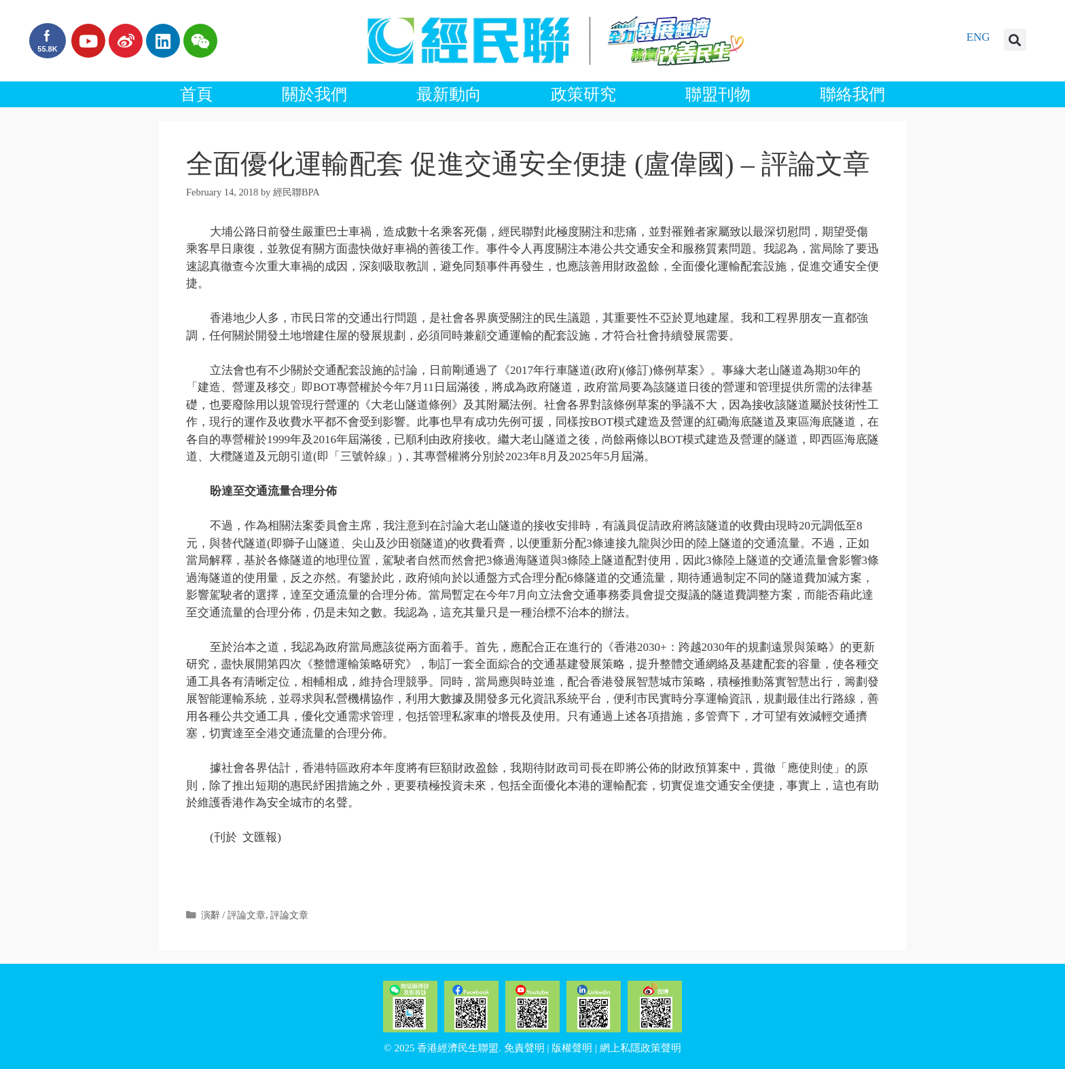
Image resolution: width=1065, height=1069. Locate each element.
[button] (1015, 40)
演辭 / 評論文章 (233, 914)
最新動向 (449, 94)
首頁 (196, 94)
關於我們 (314, 94)
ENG (978, 37)
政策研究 (583, 94)
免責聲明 (524, 1048)
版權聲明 (572, 1048)
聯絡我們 (852, 94)
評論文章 (289, 914)
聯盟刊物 (718, 94)
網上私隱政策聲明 (640, 1048)
